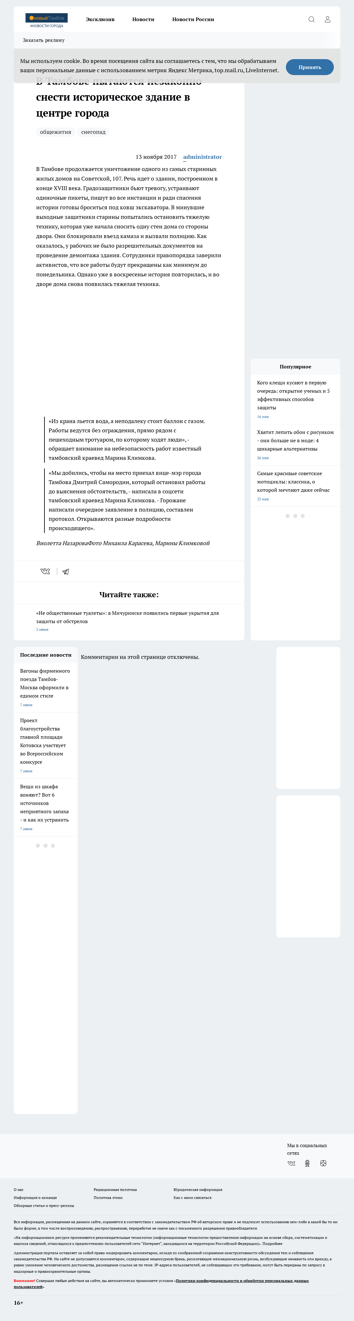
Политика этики (108, 1197)
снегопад (93, 131)
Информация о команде (35, 1197)
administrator (202, 156)
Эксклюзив (100, 19)
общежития (55, 131)
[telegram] (67, 571)
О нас (19, 1189)
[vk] (45, 571)
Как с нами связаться (192, 1197)
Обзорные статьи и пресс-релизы (44, 1205)
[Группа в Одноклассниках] (307, 1163)
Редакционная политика (115, 1189)
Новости (143, 19)
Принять (310, 67)
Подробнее (272, 1243)
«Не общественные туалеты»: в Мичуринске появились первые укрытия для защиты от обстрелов (129, 622)
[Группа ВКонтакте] (291, 1163)
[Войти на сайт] (327, 19)
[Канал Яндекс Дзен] (323, 1163)
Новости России (193, 19)
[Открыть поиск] (311, 19)
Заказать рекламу (44, 40)
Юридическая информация (198, 1189)
